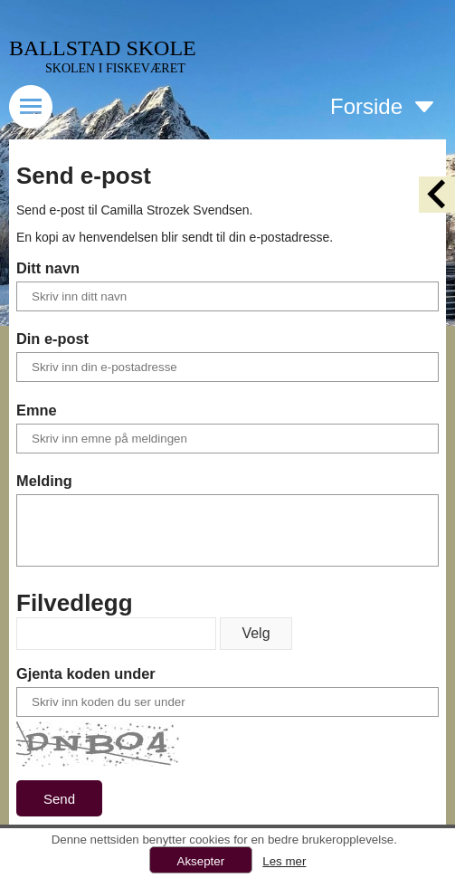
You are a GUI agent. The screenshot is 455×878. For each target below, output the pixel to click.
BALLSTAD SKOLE (102, 48)
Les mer (284, 861)
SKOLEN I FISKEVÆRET (115, 68)
